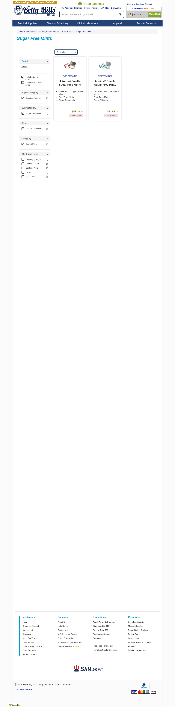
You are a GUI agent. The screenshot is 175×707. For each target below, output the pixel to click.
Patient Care (133, 634)
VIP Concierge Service (68, 634)
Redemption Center (101, 634)
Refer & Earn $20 (100, 630)
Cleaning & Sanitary (57, 23)
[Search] (120, 14)
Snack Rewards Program (104, 622)
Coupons (97, 638)
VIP (102, 8)
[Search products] (91, 14)
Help (107, 8)
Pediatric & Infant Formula (139, 642)
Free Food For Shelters (103, 646)
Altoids (24, 67)
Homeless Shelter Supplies (105, 650)
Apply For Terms (30, 638)
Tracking (78, 8)
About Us (62, 622)
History (86, 8)
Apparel (117, 23)
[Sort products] (66, 52)
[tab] (34, 61)
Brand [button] (24, 61)
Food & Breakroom (147, 23)
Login (25, 622)
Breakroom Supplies (137, 650)
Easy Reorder (29, 642)
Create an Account (144, 4)
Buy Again (116, 8)
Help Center (63, 626)
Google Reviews (65, 646)
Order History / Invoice (32, 646)
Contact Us (63, 630)
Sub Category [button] (28, 108)
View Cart (154, 14)
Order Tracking (29, 650)
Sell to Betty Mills (65, 638)
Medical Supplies (27, 23)
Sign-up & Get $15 (101, 626)
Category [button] (26, 138)
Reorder (95, 8)
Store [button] (24, 123)
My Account (67, 8)
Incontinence (133, 638)
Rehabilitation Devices (138, 630)
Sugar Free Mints (83, 32)
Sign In (130, 4)
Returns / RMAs (29, 654)
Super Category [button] (29, 92)
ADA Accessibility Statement (70, 642)
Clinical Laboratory (87, 23)
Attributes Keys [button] (29, 154)
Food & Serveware (27, 32)
